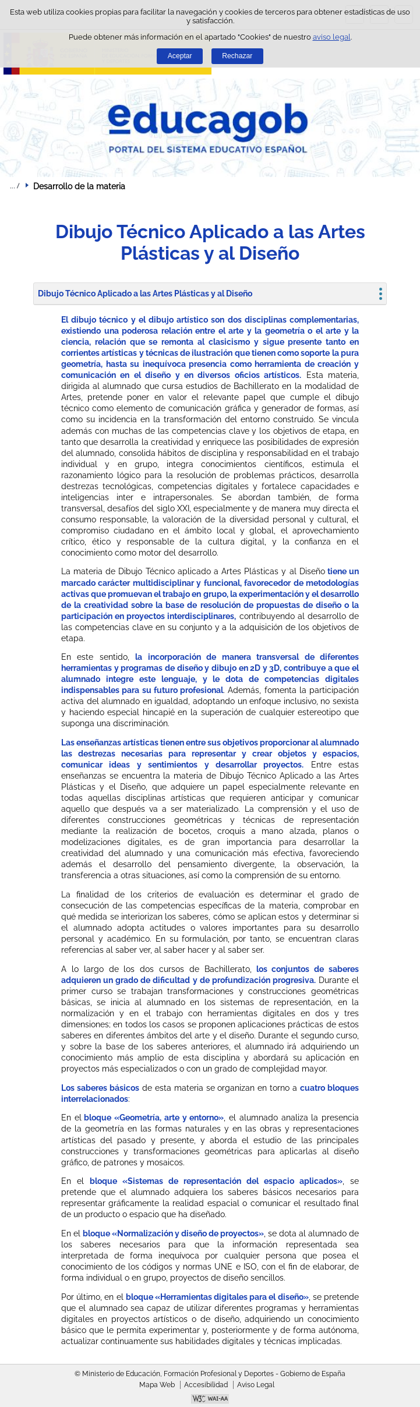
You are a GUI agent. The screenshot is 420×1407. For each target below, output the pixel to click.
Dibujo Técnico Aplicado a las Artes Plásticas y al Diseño (145, 293)
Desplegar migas (15, 186)
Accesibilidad (206, 1385)
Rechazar (237, 56)
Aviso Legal (255, 1385)
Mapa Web (157, 1385)
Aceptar (180, 56)
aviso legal (332, 37)
